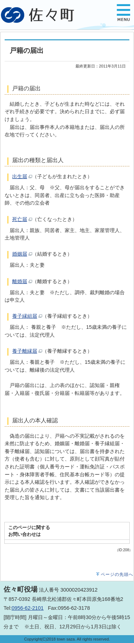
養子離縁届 (24, 351)
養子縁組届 (24, 316)
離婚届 (19, 281)
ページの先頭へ (117, 574)
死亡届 (19, 219)
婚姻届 (19, 254)
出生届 (19, 176)
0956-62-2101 (27, 608)
